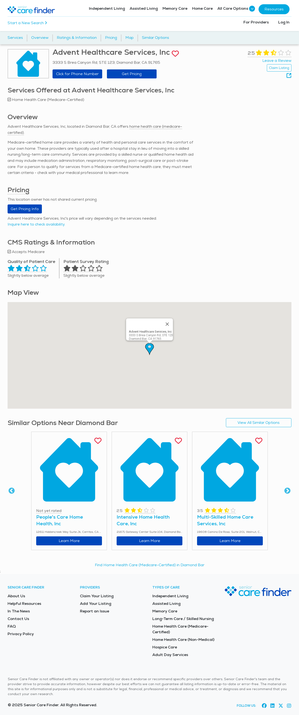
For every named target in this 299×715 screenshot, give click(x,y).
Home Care (202, 8)
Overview (39, 37)
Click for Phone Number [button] (77, 73)
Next (287, 491)
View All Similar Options (258, 422)
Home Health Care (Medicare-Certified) (180, 629)
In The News (19, 611)
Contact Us (18, 618)
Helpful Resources (24, 603)
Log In (284, 22)
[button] (149, 349)
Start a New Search (27, 22)
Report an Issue (94, 611)
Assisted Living (144, 8)
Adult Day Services (170, 654)
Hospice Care (164, 647)
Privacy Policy (21, 633)
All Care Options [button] (235, 9)
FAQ (12, 626)
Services (15, 37)
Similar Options (155, 37)
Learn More (69, 540)
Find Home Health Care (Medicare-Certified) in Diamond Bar (149, 564)
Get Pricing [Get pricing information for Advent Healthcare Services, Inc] (132, 73)
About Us (16, 595)
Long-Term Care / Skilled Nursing (183, 618)
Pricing (111, 37)
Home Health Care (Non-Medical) (183, 639)
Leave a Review (276, 60)
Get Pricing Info (25, 208)
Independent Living (107, 8)
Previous (11, 491)
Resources (274, 9)
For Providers (256, 22)
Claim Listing (279, 68)
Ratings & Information (77, 37)
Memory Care (175, 8)
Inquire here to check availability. (36, 224)
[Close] (167, 324)
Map (129, 37)
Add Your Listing (95, 603)
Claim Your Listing (97, 595)
